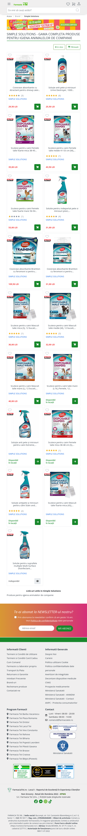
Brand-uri (11, 682)
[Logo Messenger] (41, 801)
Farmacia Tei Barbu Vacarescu (23, 714)
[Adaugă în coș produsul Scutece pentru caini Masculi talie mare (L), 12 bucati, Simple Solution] (37, 401)
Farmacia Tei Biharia (18, 738)
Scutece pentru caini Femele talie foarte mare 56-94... (25, 209)
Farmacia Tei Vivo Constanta (22, 730)
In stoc (59, 47)
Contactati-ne (13, 690)
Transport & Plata (15, 670)
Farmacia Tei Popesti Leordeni (23, 742)
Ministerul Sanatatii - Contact (59, 698)
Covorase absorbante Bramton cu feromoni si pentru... (25, 270)
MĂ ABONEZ (64, 628)
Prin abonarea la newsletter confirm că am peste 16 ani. (45, 617)
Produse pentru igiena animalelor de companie (30, 595)
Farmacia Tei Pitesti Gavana (22, 746)
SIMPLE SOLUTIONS (18, 99)
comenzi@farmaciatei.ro (61, 720)
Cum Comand (14, 662)
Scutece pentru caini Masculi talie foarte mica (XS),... (62, 504)
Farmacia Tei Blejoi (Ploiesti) (22, 758)
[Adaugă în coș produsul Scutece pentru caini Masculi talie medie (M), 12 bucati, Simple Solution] (75, 344)
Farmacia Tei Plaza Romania (22, 718)
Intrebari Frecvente (16, 678)
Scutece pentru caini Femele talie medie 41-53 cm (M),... (62, 149)
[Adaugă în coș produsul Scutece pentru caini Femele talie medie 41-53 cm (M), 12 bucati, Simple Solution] (75, 167)
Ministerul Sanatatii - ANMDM (60, 694)
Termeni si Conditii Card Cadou (22, 658)
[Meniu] (9, 4)
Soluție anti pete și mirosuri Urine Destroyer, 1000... (62, 88)
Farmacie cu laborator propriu (22, 666)
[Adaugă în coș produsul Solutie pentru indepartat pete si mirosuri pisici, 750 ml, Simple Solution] (75, 227)
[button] (75, 401)
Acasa (9, 16)
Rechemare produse (17, 686)
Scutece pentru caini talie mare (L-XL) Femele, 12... (62, 387)
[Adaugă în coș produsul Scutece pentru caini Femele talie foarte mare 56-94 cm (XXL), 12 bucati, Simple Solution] (37, 227)
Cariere (49, 658)
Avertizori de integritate (57, 674)
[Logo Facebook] (36, 801)
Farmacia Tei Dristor (18, 722)
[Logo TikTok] (50, 801)
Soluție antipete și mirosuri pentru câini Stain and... (25, 504)
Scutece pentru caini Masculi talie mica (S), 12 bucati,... (25, 326)
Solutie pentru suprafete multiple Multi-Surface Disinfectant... (25, 566)
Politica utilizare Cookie (56, 662)
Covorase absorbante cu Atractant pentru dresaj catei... (25, 88)
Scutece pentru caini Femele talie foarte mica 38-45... (25, 149)
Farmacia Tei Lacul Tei (19, 726)
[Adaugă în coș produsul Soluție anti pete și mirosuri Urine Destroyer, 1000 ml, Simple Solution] (75, 107)
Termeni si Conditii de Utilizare (22, 654)
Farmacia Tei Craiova (18, 754)
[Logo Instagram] (45, 801)
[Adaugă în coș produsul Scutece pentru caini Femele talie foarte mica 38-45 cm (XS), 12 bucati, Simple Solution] (37, 167)
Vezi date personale (49, 620)
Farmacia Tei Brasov (18, 750)
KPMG (63, 794)
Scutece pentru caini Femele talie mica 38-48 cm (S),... (62, 443)
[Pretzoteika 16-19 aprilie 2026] (43, 24)
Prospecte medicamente (57, 686)
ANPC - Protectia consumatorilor (61, 702)
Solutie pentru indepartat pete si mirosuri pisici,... (62, 209)
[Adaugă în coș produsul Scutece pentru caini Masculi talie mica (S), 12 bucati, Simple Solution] (37, 344)
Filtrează (73, 47)
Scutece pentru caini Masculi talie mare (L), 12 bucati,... (25, 387)
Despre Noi (50, 654)
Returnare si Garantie (17, 674)
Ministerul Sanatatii (55, 690)
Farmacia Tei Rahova (18, 734)
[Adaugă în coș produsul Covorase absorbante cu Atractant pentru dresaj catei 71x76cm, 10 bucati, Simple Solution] (37, 107)
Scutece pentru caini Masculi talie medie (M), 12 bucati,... (62, 326)
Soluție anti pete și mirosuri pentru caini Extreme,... (24, 443)
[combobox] (43, 10)
